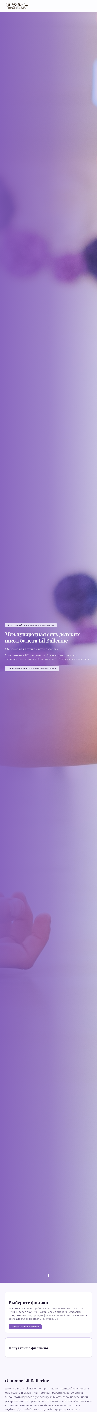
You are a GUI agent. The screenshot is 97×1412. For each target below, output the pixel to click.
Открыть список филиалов (25, 1326)
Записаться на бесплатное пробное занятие (32, 668)
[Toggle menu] (89, 6)
